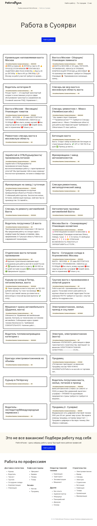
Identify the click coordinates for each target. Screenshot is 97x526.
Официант (35, 471)
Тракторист (58, 477)
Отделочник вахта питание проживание (20, 254)
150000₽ (33, 215)
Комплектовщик (14, 485)
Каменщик (80, 488)
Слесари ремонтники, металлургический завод (66, 186)
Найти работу (70, 3)
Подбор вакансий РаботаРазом (27, 8)
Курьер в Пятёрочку (16, 380)
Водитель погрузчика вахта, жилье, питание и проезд (68, 381)
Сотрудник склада (15, 482)
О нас (90, 3)
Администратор (60, 494)
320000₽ (80, 259)
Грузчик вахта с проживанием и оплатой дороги (70, 281)
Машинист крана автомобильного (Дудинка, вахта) (24, 308)
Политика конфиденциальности (84, 519)
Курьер (11, 471)
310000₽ (33, 115)
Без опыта (58, 491)
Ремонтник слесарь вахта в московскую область (21, 137)
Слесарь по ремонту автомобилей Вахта (24, 210)
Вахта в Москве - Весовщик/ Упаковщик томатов (21, 110)
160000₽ (33, 286)
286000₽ (80, 115)
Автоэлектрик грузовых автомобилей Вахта (65, 210)
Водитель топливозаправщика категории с (22, 335)
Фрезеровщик (81, 496)
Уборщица (58, 497)
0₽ (31, 90)
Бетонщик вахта (61, 135)
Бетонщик (80, 485)
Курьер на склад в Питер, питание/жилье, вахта (19, 281)
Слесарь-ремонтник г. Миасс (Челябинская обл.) (69, 110)
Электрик (80, 480)
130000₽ (33, 161)
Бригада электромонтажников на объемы (24, 359)
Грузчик (11, 480)
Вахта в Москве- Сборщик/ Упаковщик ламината (67, 59)
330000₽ (80, 386)
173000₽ (33, 188)
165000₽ (33, 340)
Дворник (57, 502)
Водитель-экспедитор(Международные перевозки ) (22, 410)
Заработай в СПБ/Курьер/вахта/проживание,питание (23, 156)
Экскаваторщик (60, 479)
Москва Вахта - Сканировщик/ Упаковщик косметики (69, 224)
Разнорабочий (59, 499)
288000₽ (80, 64)
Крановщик (58, 474)
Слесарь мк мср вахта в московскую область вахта (67, 88)
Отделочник (81, 482)
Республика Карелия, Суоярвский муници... (17, 64)
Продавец (57, 358)
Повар (33, 480)
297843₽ (80, 313)
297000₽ (80, 229)
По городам (81, 3)
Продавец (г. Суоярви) (65, 407)
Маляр (78, 474)
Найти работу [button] (48, 40)
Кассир (33, 489)
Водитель (12, 474)
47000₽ (80, 362)
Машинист (58, 482)
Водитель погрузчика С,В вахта (23, 223)
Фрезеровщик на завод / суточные (25, 184)
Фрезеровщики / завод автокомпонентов (65, 156)
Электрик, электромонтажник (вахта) (69, 335)
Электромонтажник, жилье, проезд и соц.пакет (68, 308)
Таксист (11, 477)
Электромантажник (84, 471)
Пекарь (34, 477)
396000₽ (33, 64)
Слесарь (79, 477)
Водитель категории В (18, 87)
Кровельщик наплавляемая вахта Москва (24, 59)
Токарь (79, 490)
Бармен (34, 474)
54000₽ (80, 411)
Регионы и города (69, 519)
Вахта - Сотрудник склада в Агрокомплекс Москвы (68, 254)
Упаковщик (12, 488)
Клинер (56, 505)
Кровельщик (81, 493)
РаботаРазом (59, 519)
